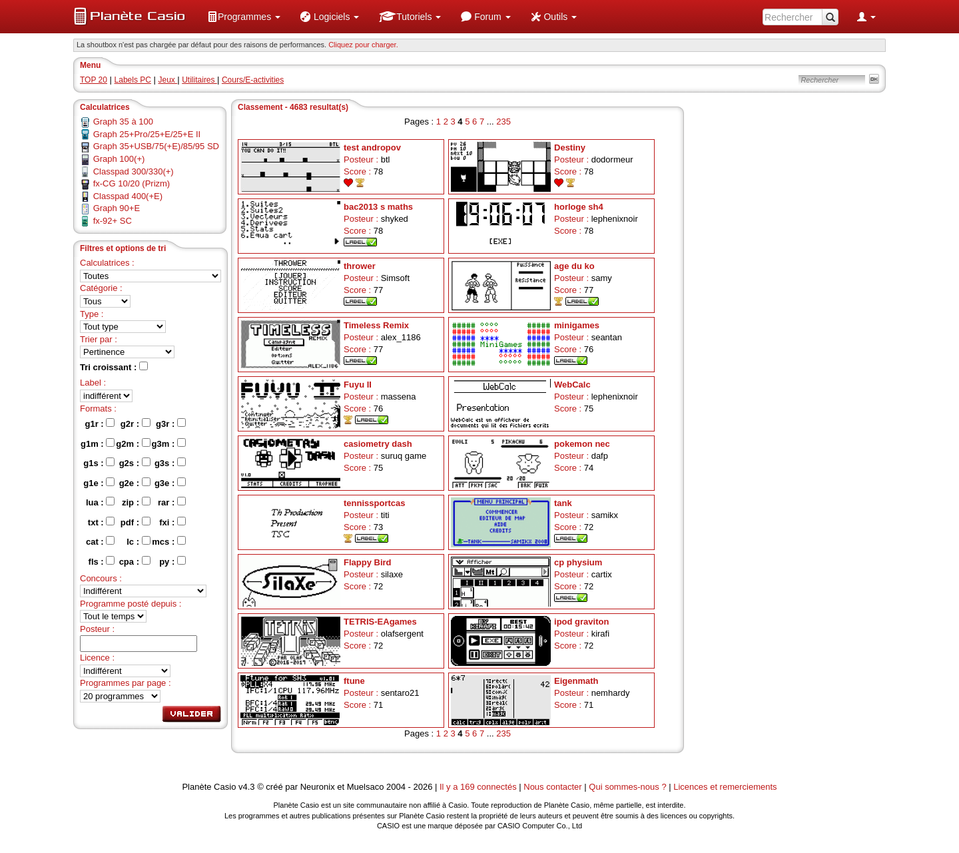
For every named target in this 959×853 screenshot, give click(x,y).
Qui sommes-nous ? (627, 787)
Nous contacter (552, 787)
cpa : (135, 561)
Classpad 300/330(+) (133, 171)
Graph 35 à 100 (123, 122)
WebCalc (572, 385)
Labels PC (133, 80)
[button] (243, 16)
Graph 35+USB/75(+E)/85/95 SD (156, 146)
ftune (354, 681)
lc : (138, 541)
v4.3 (246, 787)
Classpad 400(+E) (127, 196)
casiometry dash (378, 444)
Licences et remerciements (725, 787)
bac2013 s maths (378, 207)
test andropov (372, 147)
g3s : (170, 462)
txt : (101, 522)
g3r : (171, 423)
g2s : (135, 462)
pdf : (136, 522)
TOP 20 (93, 80)
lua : (100, 502)
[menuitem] (243, 16)
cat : (100, 541)
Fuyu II (358, 385)
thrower (360, 266)
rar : (172, 502)
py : (172, 561)
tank (563, 503)
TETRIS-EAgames (380, 622)
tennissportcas (374, 503)
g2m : (133, 443)
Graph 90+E (116, 208)
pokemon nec (582, 444)
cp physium (578, 562)
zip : (136, 502)
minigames (576, 325)
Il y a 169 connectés (479, 787)
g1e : (99, 482)
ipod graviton (581, 622)
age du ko (574, 266)
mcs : (169, 541)
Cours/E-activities (253, 80)
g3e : (170, 482)
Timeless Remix (376, 325)
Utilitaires (199, 80)
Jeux (168, 80)
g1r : (100, 423)
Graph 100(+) (119, 159)
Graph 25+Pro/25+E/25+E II (147, 134)
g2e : (135, 482)
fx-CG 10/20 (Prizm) (131, 183)
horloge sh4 (578, 207)
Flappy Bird (368, 562)
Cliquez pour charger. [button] (363, 45)
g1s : (99, 462)
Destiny (569, 147)
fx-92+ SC (112, 221)
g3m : (169, 443)
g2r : (136, 423)
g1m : (98, 443)
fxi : (172, 522)
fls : (102, 561)
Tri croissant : (114, 367)
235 (503, 122)
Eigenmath (576, 681)
